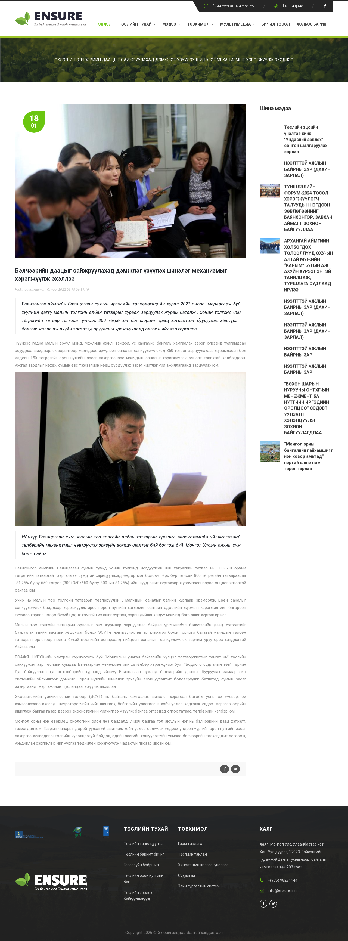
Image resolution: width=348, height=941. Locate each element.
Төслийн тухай (135, 24)
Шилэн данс (292, 6)
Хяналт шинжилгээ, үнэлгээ (203, 865)
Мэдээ (169, 24)
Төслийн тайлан (192, 854)
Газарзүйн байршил (141, 865)
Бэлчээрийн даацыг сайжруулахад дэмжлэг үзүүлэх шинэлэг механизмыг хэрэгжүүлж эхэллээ (183, 59)
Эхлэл (105, 24)
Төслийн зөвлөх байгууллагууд (138, 895)
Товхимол (198, 24)
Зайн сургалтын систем (233, 6)
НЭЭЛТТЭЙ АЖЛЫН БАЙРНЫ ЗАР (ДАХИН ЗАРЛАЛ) (307, 170)
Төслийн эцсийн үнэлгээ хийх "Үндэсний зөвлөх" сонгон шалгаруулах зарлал (305, 140)
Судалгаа (186, 875)
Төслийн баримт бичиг (144, 854)
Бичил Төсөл (276, 24)
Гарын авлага (190, 843)
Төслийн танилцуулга (143, 843)
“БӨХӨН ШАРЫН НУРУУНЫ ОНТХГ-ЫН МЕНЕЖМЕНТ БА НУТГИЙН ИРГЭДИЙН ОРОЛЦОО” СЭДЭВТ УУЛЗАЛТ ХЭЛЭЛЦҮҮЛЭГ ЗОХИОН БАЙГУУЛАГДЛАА (306, 409)
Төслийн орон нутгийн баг (143, 878)
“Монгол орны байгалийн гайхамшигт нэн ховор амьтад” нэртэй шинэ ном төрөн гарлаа (308, 457)
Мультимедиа (235, 24)
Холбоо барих (311, 24)
